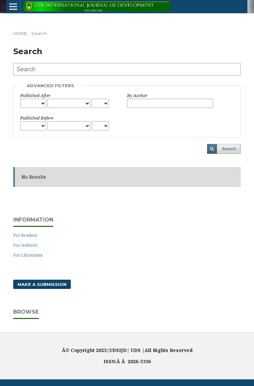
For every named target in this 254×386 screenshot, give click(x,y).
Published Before (36, 118)
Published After (35, 95)
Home (20, 33)
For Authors (25, 245)
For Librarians (28, 255)
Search (229, 148)
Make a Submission (42, 284)
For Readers (25, 235)
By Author (137, 95)
